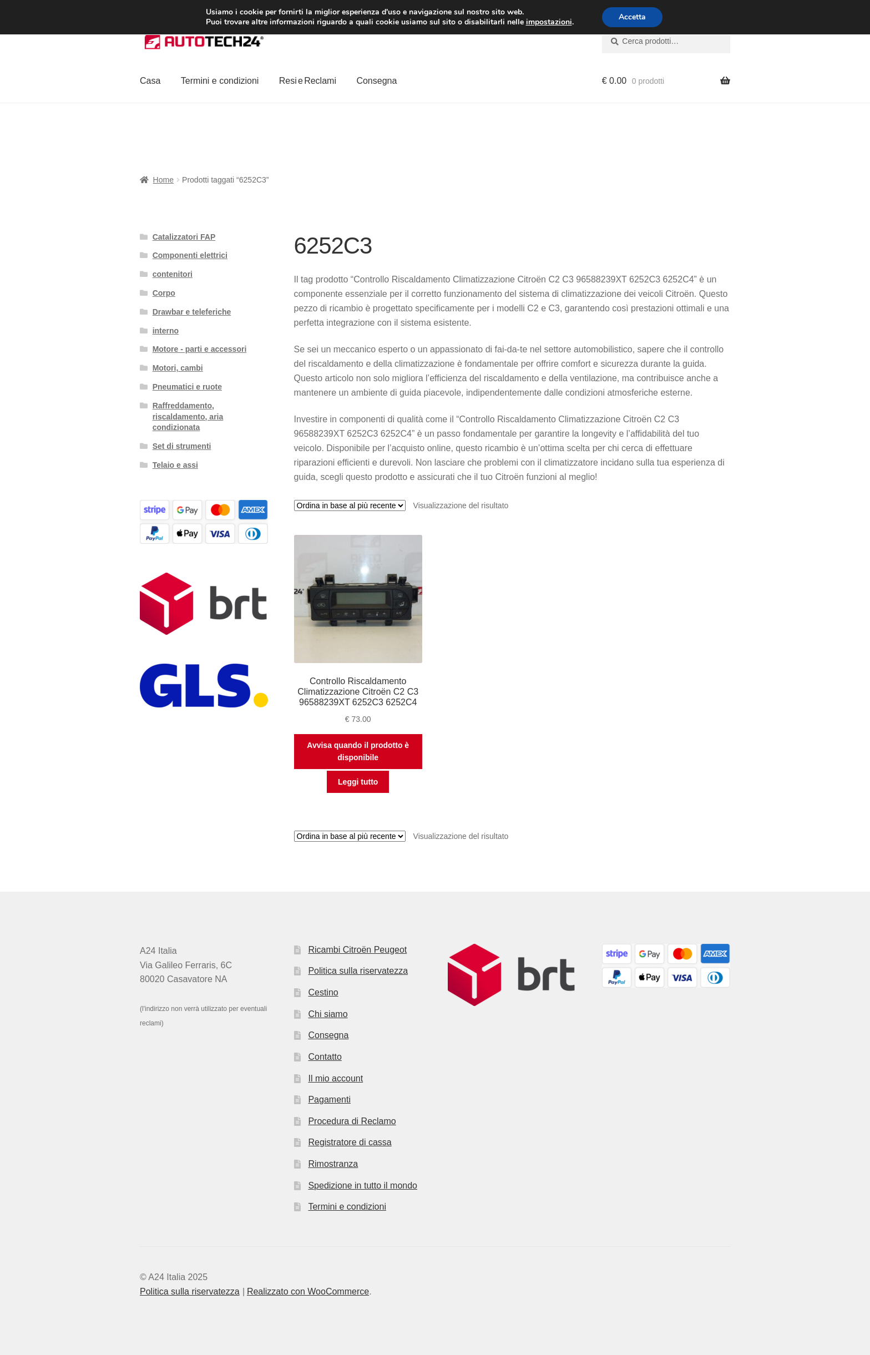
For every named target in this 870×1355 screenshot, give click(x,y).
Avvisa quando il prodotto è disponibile (358, 751)
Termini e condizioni (220, 80)
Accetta (632, 17)
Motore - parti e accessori (200, 349)
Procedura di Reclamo (352, 1121)
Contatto (324, 1056)
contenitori (173, 274)
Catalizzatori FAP (184, 236)
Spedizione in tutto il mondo (362, 1185)
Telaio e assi (175, 465)
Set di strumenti (182, 446)
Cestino (323, 992)
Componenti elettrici (190, 255)
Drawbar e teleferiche (192, 311)
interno (166, 330)
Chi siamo (327, 1014)
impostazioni (548, 22)
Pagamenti (329, 1099)
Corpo (164, 293)
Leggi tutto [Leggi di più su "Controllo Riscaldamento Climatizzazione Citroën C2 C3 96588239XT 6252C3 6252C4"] (358, 781)
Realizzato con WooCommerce (308, 1291)
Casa (150, 80)
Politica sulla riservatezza (358, 970)
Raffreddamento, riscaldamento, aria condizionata (188, 416)
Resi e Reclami (307, 80)
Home (163, 179)
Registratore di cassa (349, 1142)
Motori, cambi (178, 367)
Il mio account (335, 1078)
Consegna (376, 80)
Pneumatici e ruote (187, 386)
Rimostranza (333, 1164)
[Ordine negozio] (350, 505)
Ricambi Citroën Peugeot (357, 949)
